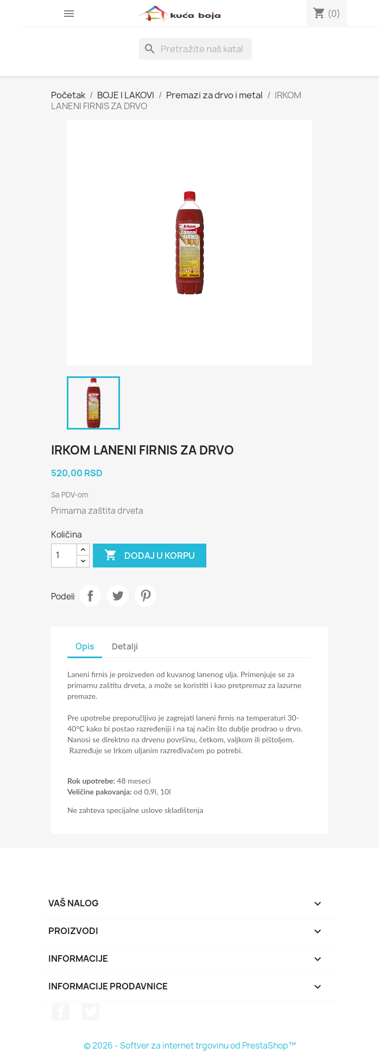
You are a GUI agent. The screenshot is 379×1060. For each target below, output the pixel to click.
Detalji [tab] (125, 646)
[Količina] (64, 555)
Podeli (90, 596)
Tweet (118, 596)
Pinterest (145, 596)
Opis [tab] (84, 646)
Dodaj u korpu (149, 555)
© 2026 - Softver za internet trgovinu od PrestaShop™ (190, 1045)
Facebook (61, 1011)
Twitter (90, 1011)
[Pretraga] (195, 49)
